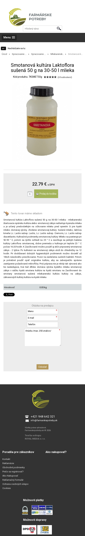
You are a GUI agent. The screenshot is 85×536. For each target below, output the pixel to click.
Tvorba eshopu (33, 435)
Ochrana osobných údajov (15, 484)
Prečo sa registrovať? (13, 471)
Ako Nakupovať (10, 475)
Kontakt (6, 459)
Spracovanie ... (19, 54)
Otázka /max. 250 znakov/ (42, 337)
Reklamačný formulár (12, 480)
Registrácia (18, 3)
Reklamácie (8, 463)
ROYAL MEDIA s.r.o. (35, 438)
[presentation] (42, 353)
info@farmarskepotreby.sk (44, 420)
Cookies (6, 488)
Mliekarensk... (57, 54)
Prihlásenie (5, 3)
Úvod (4, 54)
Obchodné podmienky (13, 467)
